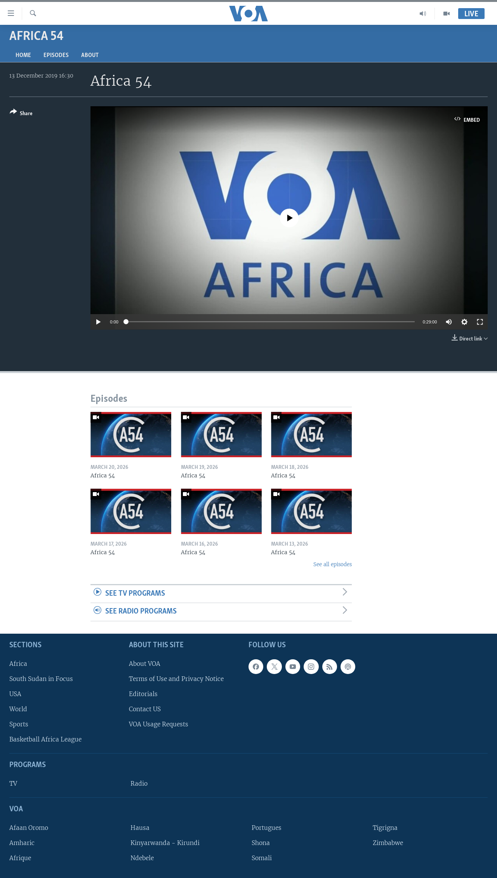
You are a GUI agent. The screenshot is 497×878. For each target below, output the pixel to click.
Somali (262, 858)
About (90, 55)
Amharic (22, 843)
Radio (139, 783)
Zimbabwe (388, 843)
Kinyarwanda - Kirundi (165, 843)
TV (13, 783)
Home (23, 55)
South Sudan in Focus (41, 679)
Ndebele (142, 858)
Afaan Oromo (28, 827)
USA (15, 694)
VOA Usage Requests (158, 724)
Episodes (56, 55)
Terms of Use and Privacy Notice (176, 679)
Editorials (143, 694)
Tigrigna (385, 827)
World (18, 709)
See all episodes (332, 564)
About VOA (144, 663)
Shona (261, 843)
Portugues (267, 827)
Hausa (139, 827)
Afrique (20, 858)
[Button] (21, 114)
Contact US (145, 709)
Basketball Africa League (45, 739)
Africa (18, 663)
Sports (18, 724)
